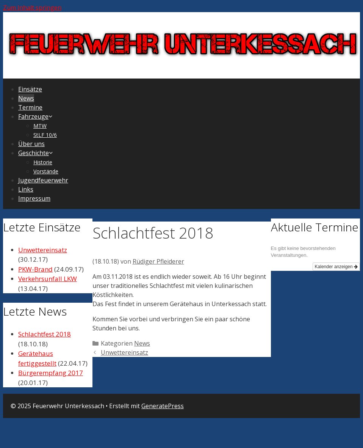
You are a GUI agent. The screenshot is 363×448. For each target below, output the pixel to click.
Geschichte (36, 153)
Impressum (34, 198)
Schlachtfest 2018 (44, 334)
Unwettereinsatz (124, 352)
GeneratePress (162, 406)
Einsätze (30, 89)
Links (25, 189)
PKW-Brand (35, 269)
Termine (30, 107)
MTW (40, 125)
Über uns (31, 144)
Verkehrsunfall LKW (47, 278)
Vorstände (45, 171)
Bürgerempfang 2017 (50, 372)
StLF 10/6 (45, 134)
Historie (42, 162)
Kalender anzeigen (336, 266)
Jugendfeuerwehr (43, 180)
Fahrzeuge (35, 116)
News (26, 98)
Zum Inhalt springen (32, 7)
